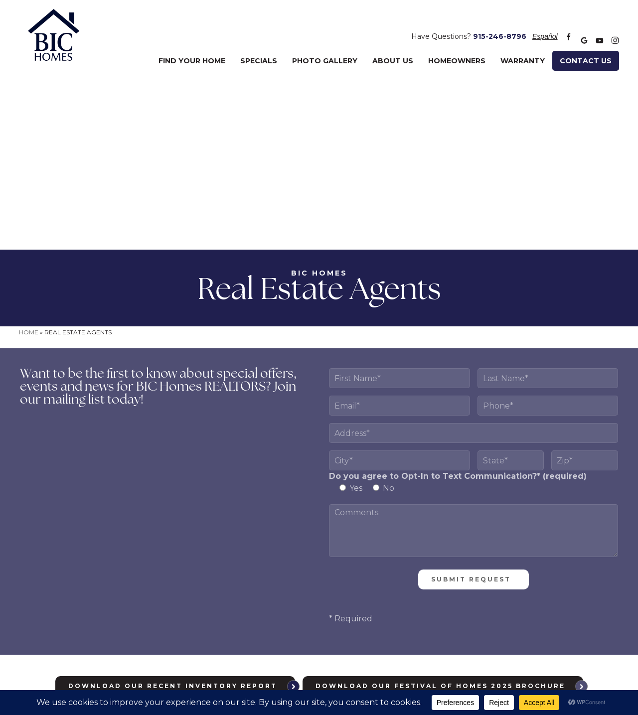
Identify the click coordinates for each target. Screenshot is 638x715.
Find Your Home (192, 47)
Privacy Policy (326, 657)
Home (28, 159)
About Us (392, 47)
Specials (258, 47)
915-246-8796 (499, 26)
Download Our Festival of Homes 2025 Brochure (440, 513)
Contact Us (586, 47)
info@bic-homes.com (448, 635)
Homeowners (456, 47)
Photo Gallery (324, 47)
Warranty (522, 47)
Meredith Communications (434, 657)
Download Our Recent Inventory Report (172, 513)
